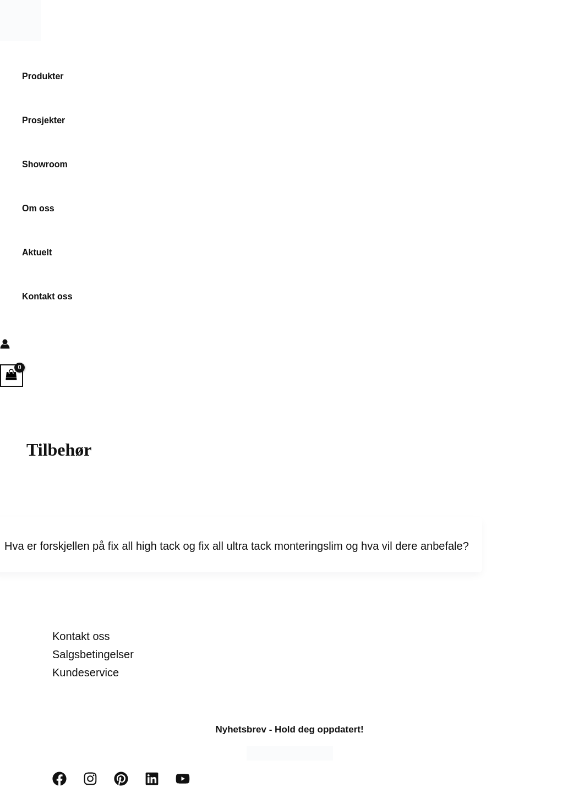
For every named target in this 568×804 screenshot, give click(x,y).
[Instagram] (90, 782)
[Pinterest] (121, 782)
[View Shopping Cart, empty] (11, 375)
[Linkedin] (152, 782)
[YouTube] (183, 782)
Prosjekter (43, 120)
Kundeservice (85, 672)
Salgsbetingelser (93, 654)
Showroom (45, 164)
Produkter (43, 76)
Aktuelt (37, 252)
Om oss (38, 208)
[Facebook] (59, 782)
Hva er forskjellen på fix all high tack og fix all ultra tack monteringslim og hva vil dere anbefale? (236, 546)
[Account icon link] (5, 346)
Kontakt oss (47, 296)
